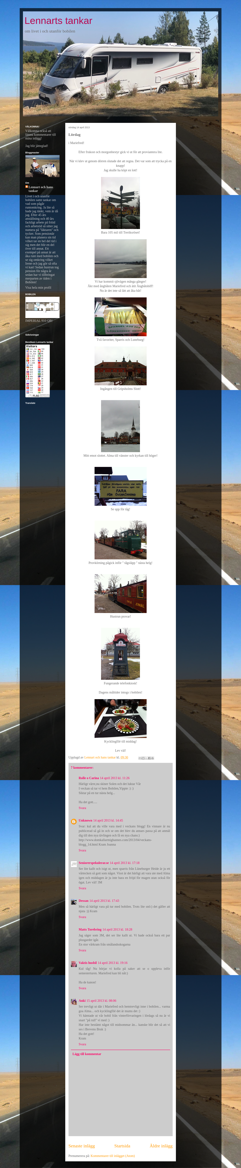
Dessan (84, 900)
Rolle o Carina (89, 778)
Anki (82, 1000)
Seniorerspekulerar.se (94, 863)
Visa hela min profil (38, 287)
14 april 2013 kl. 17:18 (125, 863)
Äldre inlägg (161, 1145)
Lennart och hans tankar (41, 189)
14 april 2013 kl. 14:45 (108, 820)
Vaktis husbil (88, 963)
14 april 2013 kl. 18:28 (117, 929)
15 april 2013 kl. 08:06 (101, 1000)
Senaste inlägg (82, 1145)
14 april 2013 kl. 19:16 (113, 963)
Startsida (122, 1145)
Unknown (85, 820)
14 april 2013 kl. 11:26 (115, 778)
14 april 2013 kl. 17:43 (104, 900)
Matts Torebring (90, 929)
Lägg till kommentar (87, 1054)
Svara (82, 808)
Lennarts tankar (58, 20)
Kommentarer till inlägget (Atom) (113, 1156)
